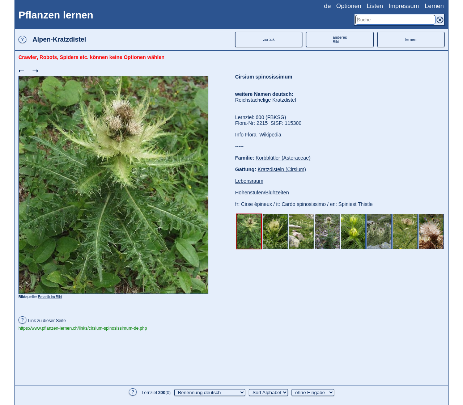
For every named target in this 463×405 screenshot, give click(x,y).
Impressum (403, 6)
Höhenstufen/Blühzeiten (262, 192)
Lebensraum (249, 181)
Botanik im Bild (50, 297)
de (327, 6)
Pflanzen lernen (55, 15)
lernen (411, 39)
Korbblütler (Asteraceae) (283, 158)
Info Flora (245, 135)
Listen (375, 6)
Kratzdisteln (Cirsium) (282, 169)
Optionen (348, 6)
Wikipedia (270, 135)
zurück (269, 39)
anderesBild (340, 39)
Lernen (434, 6)
